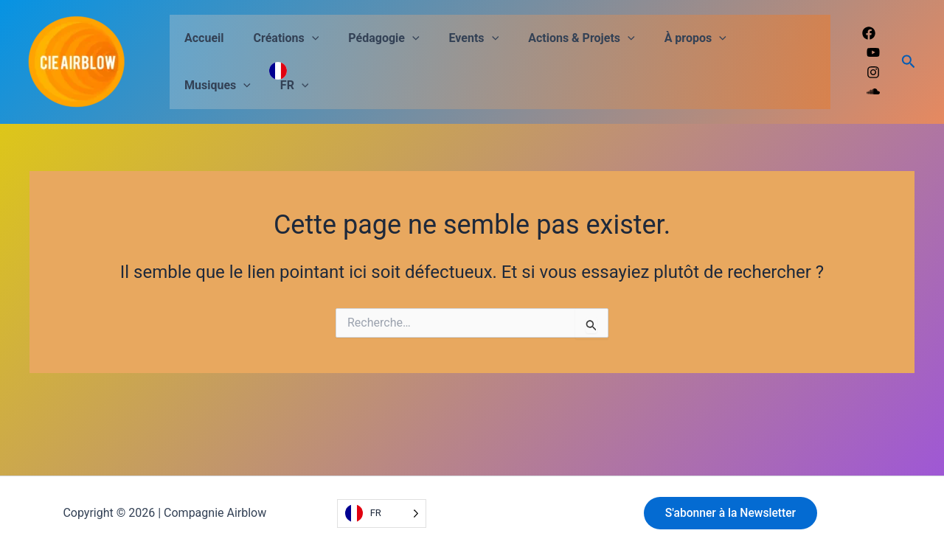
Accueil (201, 38)
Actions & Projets (555, 38)
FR (195, 85)
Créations (277, 38)
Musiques (751, 38)
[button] (303, 38)
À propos (663, 38)
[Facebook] (868, 33)
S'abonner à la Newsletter (733, 513)
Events (453, 38)
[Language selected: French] (381, 513)
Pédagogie (368, 38)
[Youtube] (873, 52)
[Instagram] (873, 72)
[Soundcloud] (873, 91)
